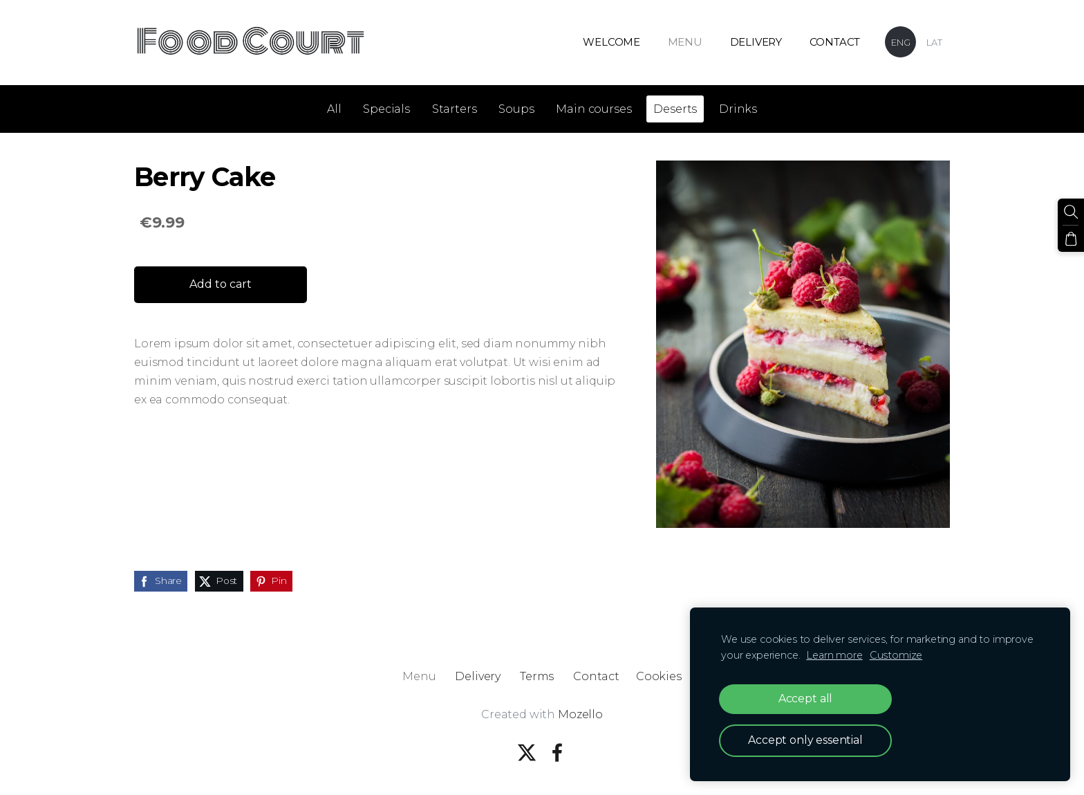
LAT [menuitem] (934, 42)
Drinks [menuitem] (738, 109)
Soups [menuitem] (516, 109)
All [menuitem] (334, 109)
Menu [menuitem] (685, 41)
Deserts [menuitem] (675, 109)
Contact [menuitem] (835, 41)
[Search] (1071, 212)
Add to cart (220, 284)
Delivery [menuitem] (756, 41)
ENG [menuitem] (900, 42)
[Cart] (1071, 239)
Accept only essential (805, 740)
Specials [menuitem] (386, 109)
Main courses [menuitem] (593, 109)
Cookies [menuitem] (659, 676)
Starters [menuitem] (454, 109)
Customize (896, 655)
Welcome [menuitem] (611, 41)
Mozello (580, 714)
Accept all (805, 698)
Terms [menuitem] (537, 676)
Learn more (834, 655)
